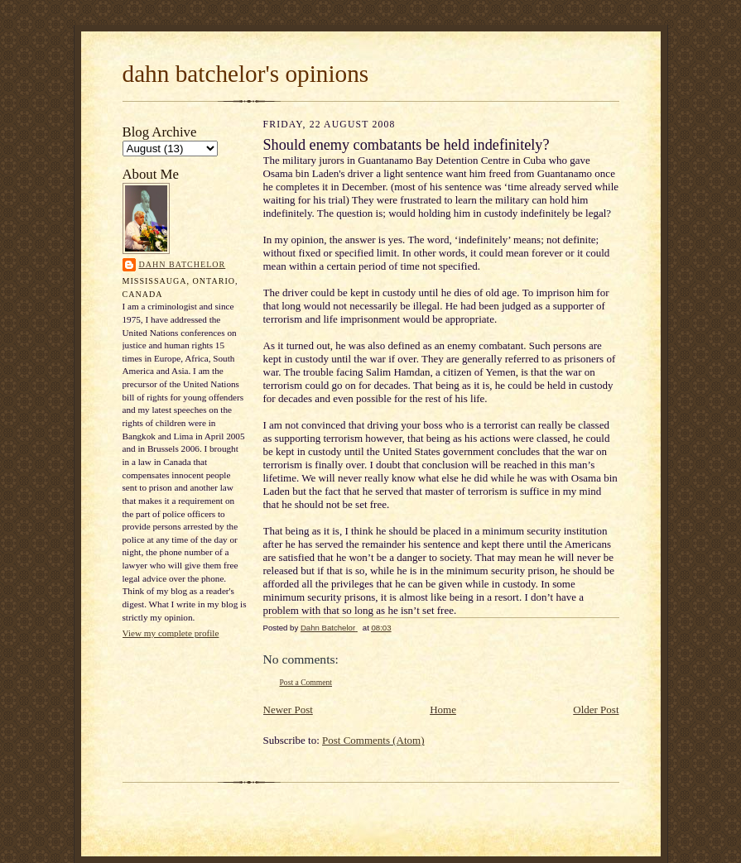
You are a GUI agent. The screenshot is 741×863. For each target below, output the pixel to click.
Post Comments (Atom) (373, 740)
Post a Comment (306, 682)
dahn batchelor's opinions (246, 73)
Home (443, 709)
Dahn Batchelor (182, 264)
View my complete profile (171, 633)
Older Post (595, 709)
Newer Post (288, 709)
